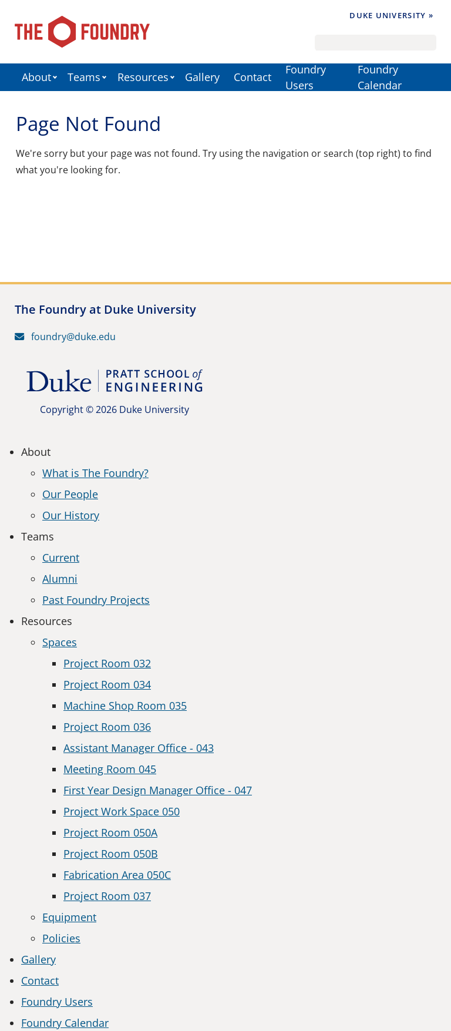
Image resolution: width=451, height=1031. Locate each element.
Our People (70, 494)
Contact (252, 77)
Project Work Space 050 (121, 811)
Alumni (60, 579)
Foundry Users (305, 77)
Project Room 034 (107, 684)
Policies (61, 938)
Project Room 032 (107, 663)
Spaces (59, 642)
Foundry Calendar (380, 77)
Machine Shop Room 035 (125, 705)
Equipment (69, 917)
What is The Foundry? (95, 473)
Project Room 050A (110, 832)
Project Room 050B (110, 854)
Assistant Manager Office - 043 (138, 748)
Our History (70, 515)
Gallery (202, 77)
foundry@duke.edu (65, 336)
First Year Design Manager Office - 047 (157, 790)
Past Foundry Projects (96, 600)
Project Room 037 (107, 896)
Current (60, 557)
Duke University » (391, 15)
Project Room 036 (107, 727)
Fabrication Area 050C (117, 875)
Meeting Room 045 (109, 769)
